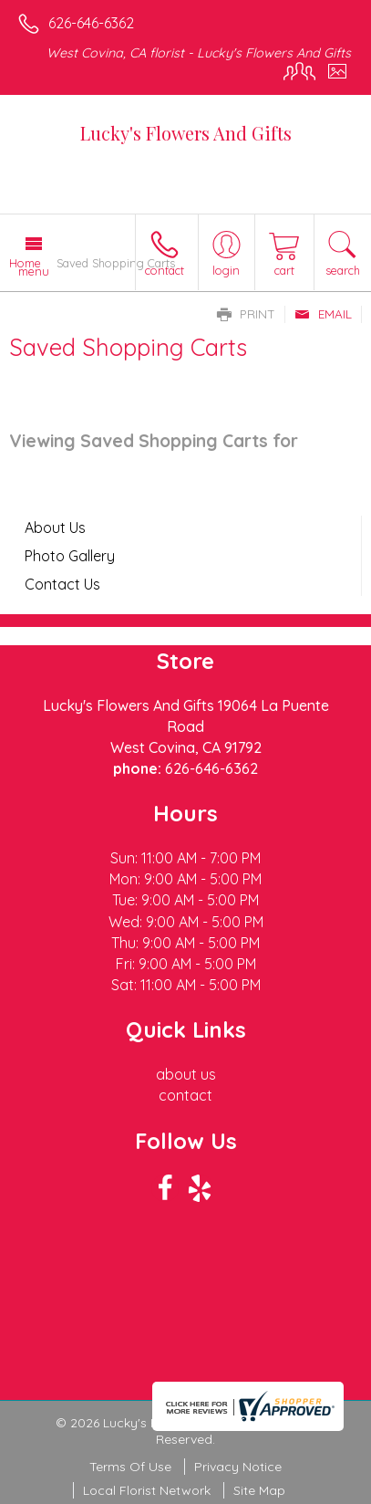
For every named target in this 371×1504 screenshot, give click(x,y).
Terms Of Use (130, 1466)
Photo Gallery (70, 556)
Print (246, 314)
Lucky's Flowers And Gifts (186, 132)
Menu (33, 271)
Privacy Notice (238, 1466)
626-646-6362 (91, 23)
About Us (55, 527)
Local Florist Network (147, 1490)
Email (323, 314)
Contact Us (62, 584)
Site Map (259, 1490)
